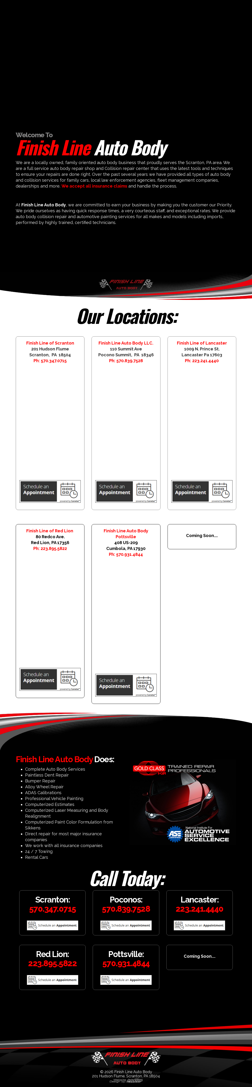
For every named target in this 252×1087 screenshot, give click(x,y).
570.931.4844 (129, 554)
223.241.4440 (205, 360)
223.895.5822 (54, 548)
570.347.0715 (54, 360)
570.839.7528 (129, 360)
